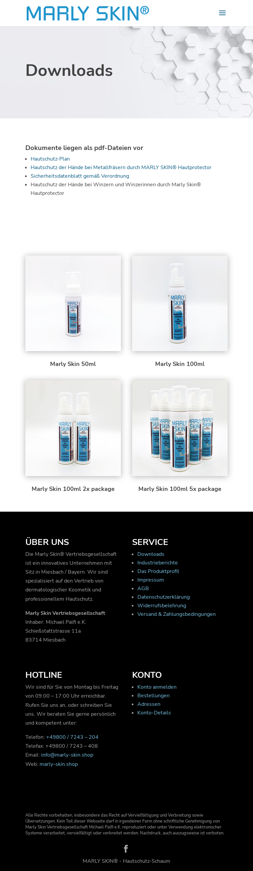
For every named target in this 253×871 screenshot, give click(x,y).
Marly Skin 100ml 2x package (73, 489)
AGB (143, 588)
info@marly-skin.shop (67, 755)
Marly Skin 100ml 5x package (179, 489)
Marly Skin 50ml (73, 364)
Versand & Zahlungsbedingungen (176, 614)
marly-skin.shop (59, 764)
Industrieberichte (157, 562)
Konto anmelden (157, 687)
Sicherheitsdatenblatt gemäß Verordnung (80, 176)
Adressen (148, 704)
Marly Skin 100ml (180, 364)
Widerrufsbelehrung (161, 605)
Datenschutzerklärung (163, 597)
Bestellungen (153, 695)
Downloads (150, 554)
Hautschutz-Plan (50, 159)
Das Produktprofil (158, 571)
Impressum (150, 580)
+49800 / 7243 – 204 (72, 737)
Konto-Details (154, 712)
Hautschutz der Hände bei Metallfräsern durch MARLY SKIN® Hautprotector (121, 167)
